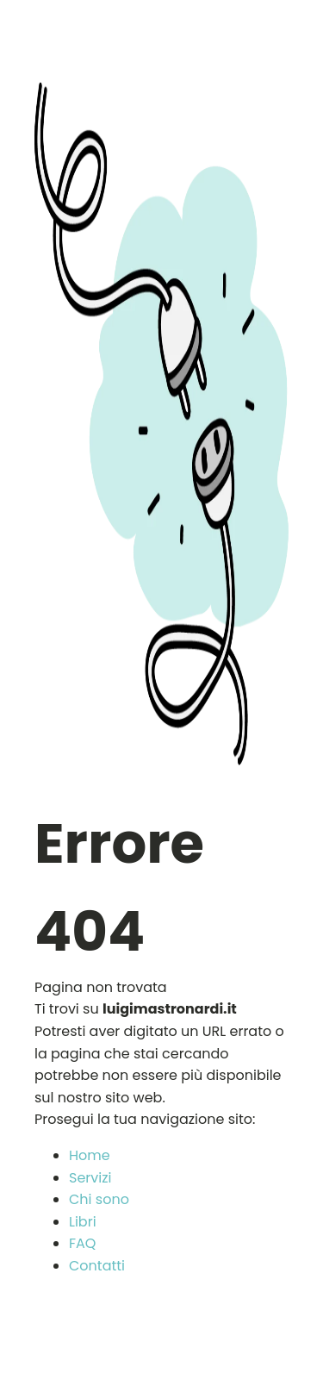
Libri (82, 1222)
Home (89, 1155)
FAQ (82, 1243)
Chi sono (99, 1199)
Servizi (90, 1178)
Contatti (97, 1266)
